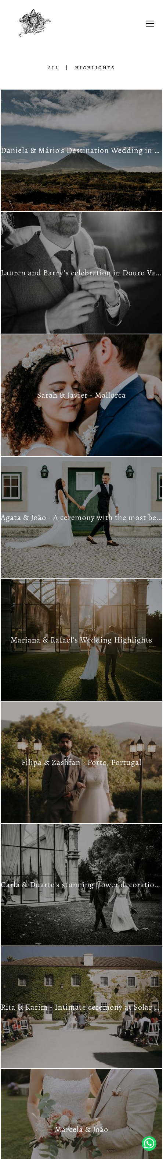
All (53, 67)
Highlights (95, 67)
